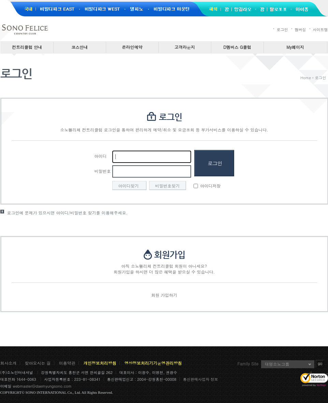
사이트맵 (320, 29)
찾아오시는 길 (38, 363)
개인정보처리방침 (100, 363)
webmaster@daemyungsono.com (42, 386)
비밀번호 (103, 171)
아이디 (101, 156)
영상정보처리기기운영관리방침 (153, 363)
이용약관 (67, 363)
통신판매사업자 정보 (200, 379)
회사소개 (8, 363)
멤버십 (300, 29)
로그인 (282, 29)
